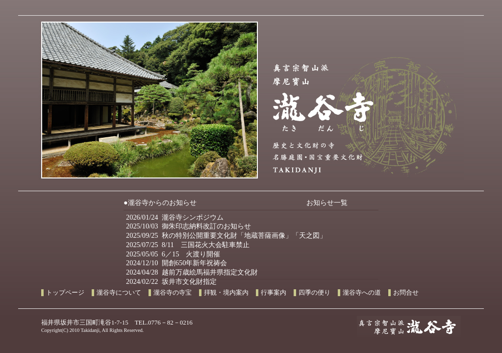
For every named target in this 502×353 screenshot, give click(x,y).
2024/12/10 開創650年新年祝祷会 (176, 263)
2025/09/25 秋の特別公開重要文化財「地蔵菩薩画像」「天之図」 (226, 235)
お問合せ (406, 292)
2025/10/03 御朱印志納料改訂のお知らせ (188, 226)
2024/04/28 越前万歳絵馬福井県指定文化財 (192, 272)
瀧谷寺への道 (362, 292)
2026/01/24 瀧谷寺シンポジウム (175, 217)
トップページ (65, 292)
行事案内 (273, 292)
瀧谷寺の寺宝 (172, 292)
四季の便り (314, 292)
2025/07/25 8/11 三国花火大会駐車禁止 (188, 245)
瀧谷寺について (119, 292)
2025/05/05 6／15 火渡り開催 (173, 254)
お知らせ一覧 (327, 202)
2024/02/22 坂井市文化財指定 (171, 281)
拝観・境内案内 (226, 292)
